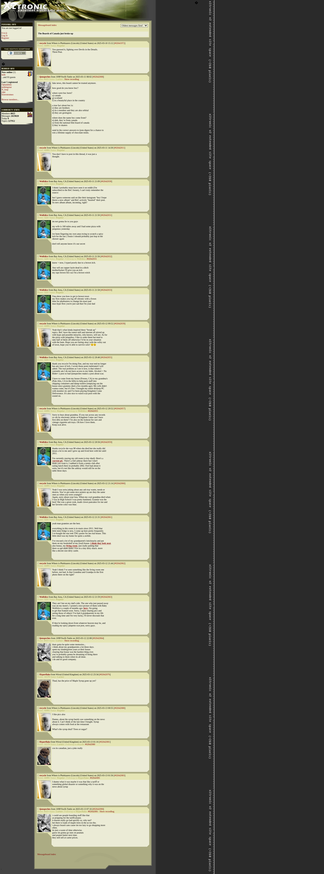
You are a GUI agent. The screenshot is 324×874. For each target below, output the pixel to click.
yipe (3, 92)
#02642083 (120, 775)
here (85, 608)
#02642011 (119, 147)
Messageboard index (47, 25)
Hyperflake (45, 674)
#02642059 (106, 442)
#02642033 (106, 290)
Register (5, 38)
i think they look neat (100, 543)
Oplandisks (7, 84)
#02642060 (120, 483)
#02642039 (120, 323)
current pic (57, 461)
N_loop (5, 89)
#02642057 (120, 408)
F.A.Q (4, 33)
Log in (4, 35)
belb (3, 74)
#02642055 (106, 357)
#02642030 (106, 181)
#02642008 (98, 77)
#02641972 (120, 43)
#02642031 (106, 215)
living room (71, 546)
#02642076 (105, 674)
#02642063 (106, 597)
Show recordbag (71, 79)
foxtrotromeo (8, 94)
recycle (43, 43)
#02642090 (98, 809)
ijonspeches (45, 77)
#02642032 (106, 256)
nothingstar (7, 87)
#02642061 (106, 517)
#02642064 (98, 638)
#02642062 (120, 563)
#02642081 (105, 742)
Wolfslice (43, 181)
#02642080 (120, 708)
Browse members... (10, 99)
